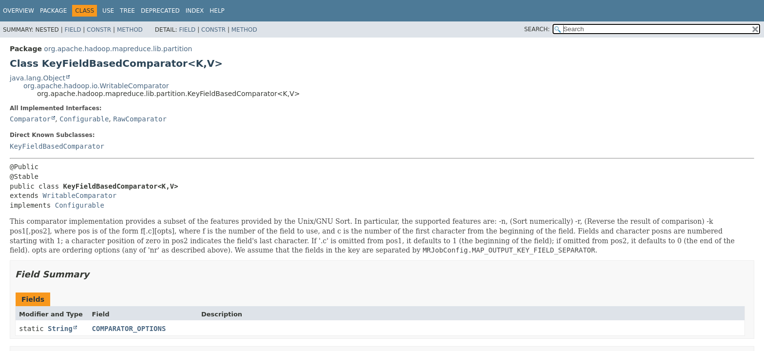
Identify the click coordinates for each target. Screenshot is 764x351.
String (60, 328)
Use (108, 10)
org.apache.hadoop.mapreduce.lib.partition (118, 49)
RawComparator (140, 119)
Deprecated (160, 10)
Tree (127, 10)
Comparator (30, 119)
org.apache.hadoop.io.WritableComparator (96, 86)
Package (53, 10)
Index (195, 10)
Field (72, 29)
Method (130, 29)
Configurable (84, 119)
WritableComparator (79, 195)
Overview (18, 10)
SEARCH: (537, 29)
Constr (99, 29)
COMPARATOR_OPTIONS (129, 328)
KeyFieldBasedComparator (57, 146)
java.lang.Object (37, 78)
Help (217, 10)
